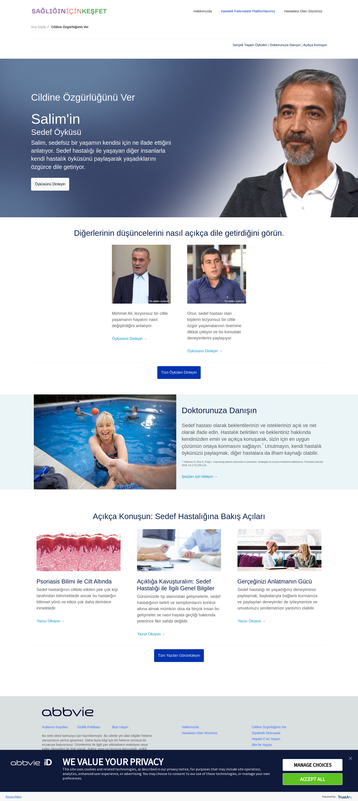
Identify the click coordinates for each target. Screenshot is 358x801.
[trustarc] (344, 796)
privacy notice (178, 769)
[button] (350, 758)
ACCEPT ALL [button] (312, 779)
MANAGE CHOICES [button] (313, 765)
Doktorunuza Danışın (285, 45)
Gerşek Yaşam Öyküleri (250, 45)
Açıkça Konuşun (315, 45)
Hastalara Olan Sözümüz (303, 11)
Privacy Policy (14, 796)
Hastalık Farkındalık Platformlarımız (248, 11)
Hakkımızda (203, 11)
